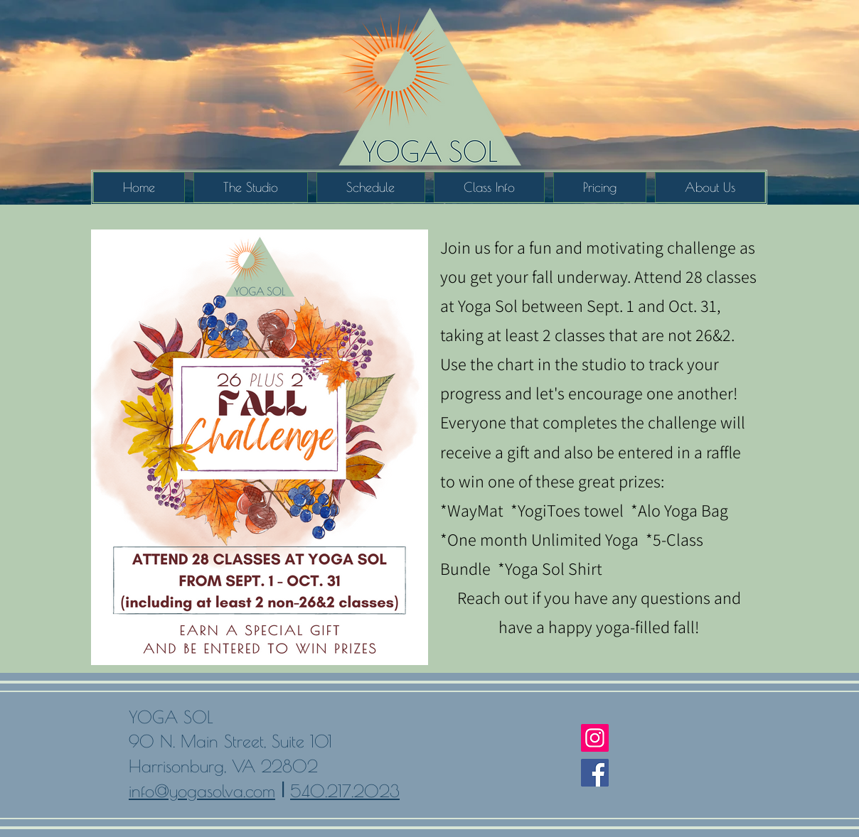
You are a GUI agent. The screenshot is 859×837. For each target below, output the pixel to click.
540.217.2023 (345, 791)
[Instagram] (595, 738)
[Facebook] (595, 773)
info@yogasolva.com (202, 791)
